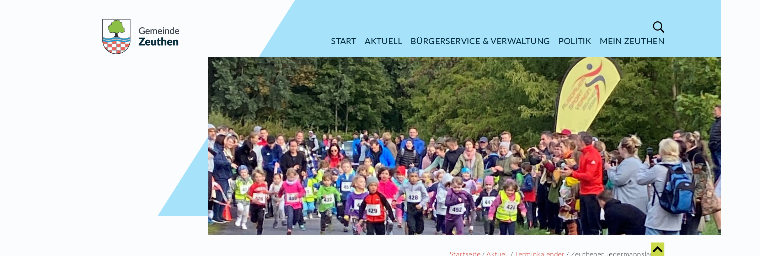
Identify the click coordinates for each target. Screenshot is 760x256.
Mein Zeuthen (632, 41)
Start (343, 41)
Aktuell (383, 41)
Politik (574, 41)
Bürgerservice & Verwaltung (480, 41)
